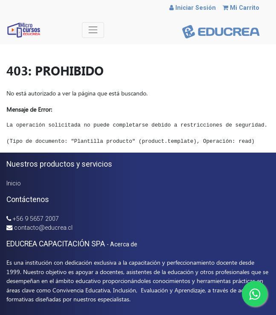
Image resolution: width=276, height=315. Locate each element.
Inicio (13, 183)
